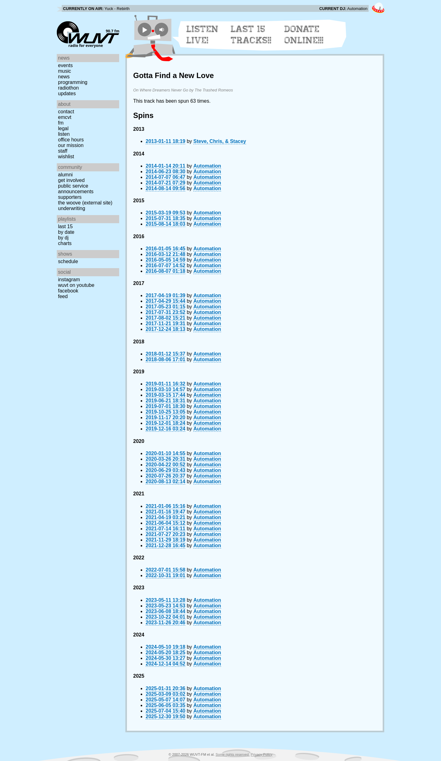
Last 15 (65, 226)
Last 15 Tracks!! (251, 34)
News (64, 76)
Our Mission (71, 145)
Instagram (69, 279)
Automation (207, 166)
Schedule (68, 261)
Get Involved (71, 180)
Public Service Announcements (76, 188)
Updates (67, 93)
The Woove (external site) (85, 202)
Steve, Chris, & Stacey (219, 141)
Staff (62, 151)
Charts (65, 243)
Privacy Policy (262, 754)
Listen (64, 134)
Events (65, 65)
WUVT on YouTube (76, 285)
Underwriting (71, 208)
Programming (72, 82)
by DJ (63, 237)
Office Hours (71, 139)
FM (61, 122)
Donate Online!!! (304, 34)
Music (64, 71)
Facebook (68, 290)
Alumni (65, 174)
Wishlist (66, 156)
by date (66, 232)
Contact (66, 111)
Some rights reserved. (233, 754)
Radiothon (68, 88)
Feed (63, 296)
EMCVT (64, 117)
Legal (63, 128)
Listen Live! (203, 34)
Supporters (70, 197)
